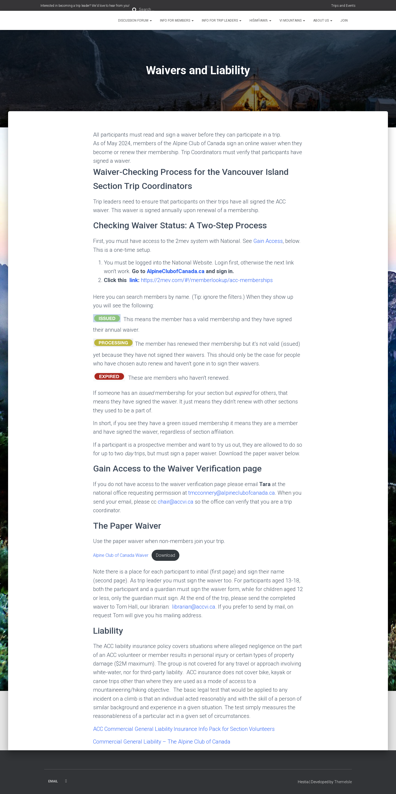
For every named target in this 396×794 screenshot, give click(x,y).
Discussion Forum (135, 20)
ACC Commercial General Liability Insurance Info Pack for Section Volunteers (184, 729)
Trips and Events (343, 6)
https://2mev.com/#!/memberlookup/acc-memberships (207, 280)
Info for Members (177, 20)
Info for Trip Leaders (221, 20)
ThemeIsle (343, 782)
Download (165, 555)
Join (344, 20)
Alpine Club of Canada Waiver (120, 555)
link (133, 280)
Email (53, 781)
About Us (322, 20)
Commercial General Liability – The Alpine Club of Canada (162, 741)
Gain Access (268, 241)
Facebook (66, 781)
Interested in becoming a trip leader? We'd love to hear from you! (84, 6)
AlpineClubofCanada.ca (176, 271)
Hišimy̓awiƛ (260, 20)
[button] (150, 20)
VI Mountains (292, 20)
